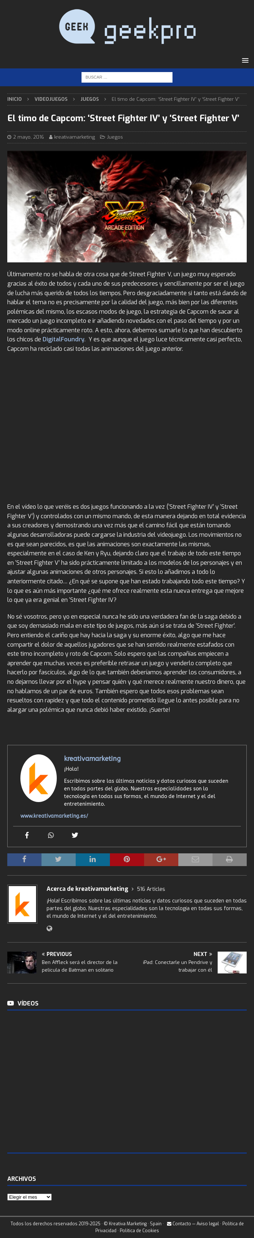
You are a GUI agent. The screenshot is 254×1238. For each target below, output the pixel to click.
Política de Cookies (139, 1231)
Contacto (179, 1224)
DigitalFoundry (63, 339)
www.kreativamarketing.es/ (54, 816)
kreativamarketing (74, 137)
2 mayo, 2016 (28, 137)
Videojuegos (51, 99)
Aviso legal (208, 1224)
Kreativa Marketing (128, 1224)
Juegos (115, 137)
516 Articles (151, 889)
